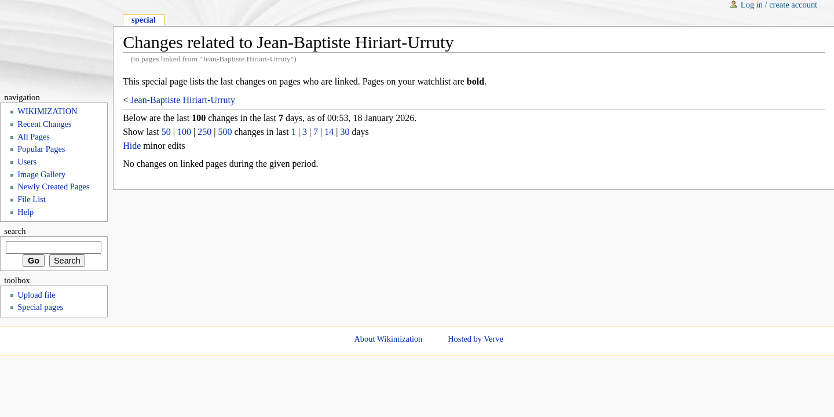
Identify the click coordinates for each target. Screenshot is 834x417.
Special (143, 19)
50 (166, 132)
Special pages (40, 307)
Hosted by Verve (475, 338)
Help (25, 212)
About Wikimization (388, 338)
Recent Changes (44, 124)
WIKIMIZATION (47, 111)
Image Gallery (41, 174)
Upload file (36, 294)
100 (184, 132)
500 (225, 132)
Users (26, 161)
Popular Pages (41, 148)
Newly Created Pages (53, 186)
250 (204, 132)
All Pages (33, 136)
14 (329, 132)
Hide (132, 146)
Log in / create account (779, 4)
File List (31, 199)
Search (14, 231)
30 (344, 132)
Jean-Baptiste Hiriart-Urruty (182, 100)
